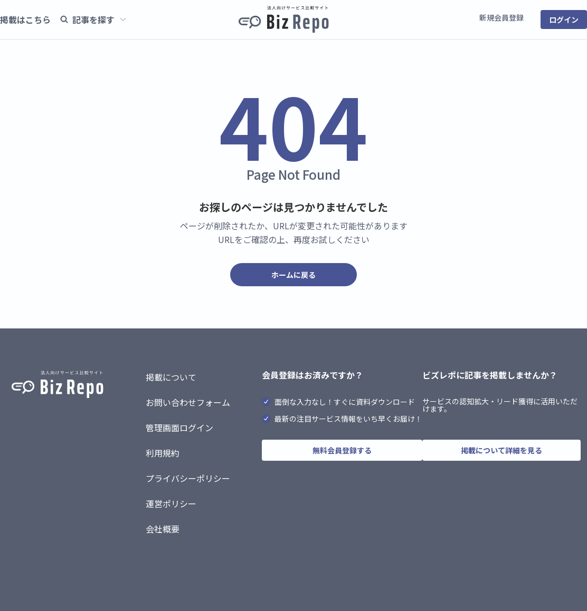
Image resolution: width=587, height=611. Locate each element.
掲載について (171, 377)
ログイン (564, 19)
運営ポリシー (171, 503)
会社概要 (162, 528)
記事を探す (93, 19)
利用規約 (162, 453)
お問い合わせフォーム (188, 402)
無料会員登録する (342, 450)
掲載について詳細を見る (501, 450)
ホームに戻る (293, 274)
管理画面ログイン (179, 427)
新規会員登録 (501, 17)
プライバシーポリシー (188, 478)
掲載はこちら (25, 19)
